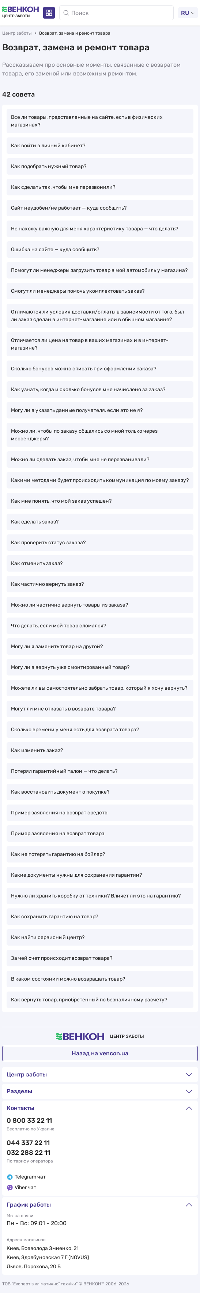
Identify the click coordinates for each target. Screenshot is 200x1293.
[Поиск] (116, 12)
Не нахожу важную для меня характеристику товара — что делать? (94, 229)
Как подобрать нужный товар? (48, 166)
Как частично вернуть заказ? (47, 584)
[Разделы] (49, 13)
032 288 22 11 (28, 1153)
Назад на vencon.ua (100, 1053)
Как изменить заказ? (37, 750)
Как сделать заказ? (35, 522)
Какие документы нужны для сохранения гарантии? (76, 875)
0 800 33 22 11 (29, 1121)
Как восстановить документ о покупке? (60, 792)
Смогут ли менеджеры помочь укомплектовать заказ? (77, 291)
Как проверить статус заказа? (48, 543)
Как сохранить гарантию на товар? (54, 917)
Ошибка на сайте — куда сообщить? (55, 249)
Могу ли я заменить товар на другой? (57, 646)
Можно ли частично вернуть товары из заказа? (69, 605)
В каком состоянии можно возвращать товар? (68, 979)
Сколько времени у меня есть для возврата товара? (75, 730)
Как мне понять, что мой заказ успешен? (61, 501)
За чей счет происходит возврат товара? (61, 958)
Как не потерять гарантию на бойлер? (58, 854)
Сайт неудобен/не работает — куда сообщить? (69, 208)
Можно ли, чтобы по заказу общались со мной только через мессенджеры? (84, 435)
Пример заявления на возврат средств (59, 813)
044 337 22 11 (28, 1143)
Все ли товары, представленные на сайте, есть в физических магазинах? (87, 121)
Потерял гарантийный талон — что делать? (64, 771)
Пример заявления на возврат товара (58, 833)
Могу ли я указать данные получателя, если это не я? (77, 410)
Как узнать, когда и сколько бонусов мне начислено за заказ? (88, 389)
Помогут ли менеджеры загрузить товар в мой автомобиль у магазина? (99, 270)
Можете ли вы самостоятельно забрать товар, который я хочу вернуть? (99, 688)
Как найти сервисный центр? (47, 937)
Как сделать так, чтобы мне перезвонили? (63, 187)
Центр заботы (17, 33)
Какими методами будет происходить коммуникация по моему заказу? (100, 480)
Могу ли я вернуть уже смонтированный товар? (70, 667)
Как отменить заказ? (37, 563)
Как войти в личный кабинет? (48, 146)
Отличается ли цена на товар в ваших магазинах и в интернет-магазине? (90, 344)
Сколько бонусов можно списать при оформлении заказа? (83, 369)
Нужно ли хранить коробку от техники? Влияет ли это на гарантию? (96, 896)
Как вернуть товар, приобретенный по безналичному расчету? (89, 1000)
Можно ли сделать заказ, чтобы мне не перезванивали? (80, 459)
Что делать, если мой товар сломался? (58, 626)
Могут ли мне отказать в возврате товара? (63, 709)
